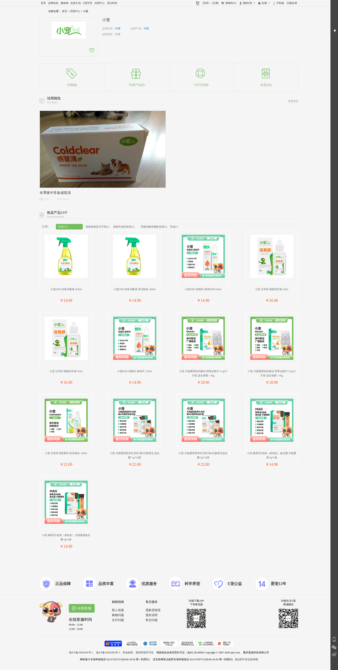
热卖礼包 (75, 3)
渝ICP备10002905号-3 (108, 652)
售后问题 (152, 620)
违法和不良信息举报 (246, 659)
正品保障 (63, 584)
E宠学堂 (87, 3)
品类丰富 (106, 584)
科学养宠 (192, 584)
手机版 (280, 3)
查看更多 (293, 101)
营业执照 (128, 652)
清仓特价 (112, 3)
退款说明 (152, 615)
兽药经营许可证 (145, 652)
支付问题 (118, 620)
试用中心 (99, 3)
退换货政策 (153, 610)
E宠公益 (235, 584)
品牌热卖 (53, 3)
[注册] (215, 3)
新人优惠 (118, 610)
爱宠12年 (278, 584)
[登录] (205, 3)
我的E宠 (247, 3)
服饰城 (64, 3)
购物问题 (118, 615)
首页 (43, 3)
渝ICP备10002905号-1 (81, 652)
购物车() (230, 3)
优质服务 (149, 584)
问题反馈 (292, 3)
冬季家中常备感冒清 (55, 193)
